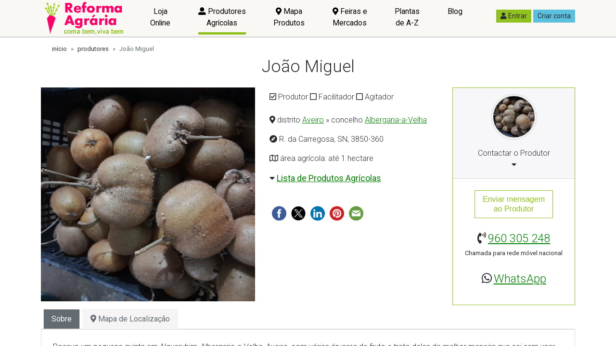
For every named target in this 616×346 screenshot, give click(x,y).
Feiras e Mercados (350, 17)
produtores (93, 48)
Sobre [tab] (61, 318)
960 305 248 (519, 238)
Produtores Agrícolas (222, 17)
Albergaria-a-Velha (396, 119)
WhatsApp (520, 278)
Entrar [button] (513, 16)
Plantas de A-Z (407, 17)
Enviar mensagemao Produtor (514, 204)
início (59, 48)
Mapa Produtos (289, 17)
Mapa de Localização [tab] (130, 318)
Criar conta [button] (554, 16)
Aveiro (313, 119)
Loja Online (160, 17)
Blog (455, 11)
